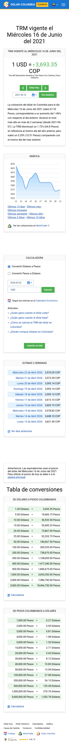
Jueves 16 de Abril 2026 (29, 405)
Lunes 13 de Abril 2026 (30, 421)
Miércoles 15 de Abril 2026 (27, 410)
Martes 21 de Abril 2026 (29, 377)
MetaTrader (25, 734)
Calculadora (16, 595)
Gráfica (49, 724)
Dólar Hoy (34, 87)
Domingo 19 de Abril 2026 (28, 388)
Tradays (9, 734)
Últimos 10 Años (36, 217)
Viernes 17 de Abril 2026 (29, 399)
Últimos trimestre (17, 210)
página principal (16, 477)
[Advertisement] (34, 17)
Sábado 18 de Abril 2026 (28, 394)
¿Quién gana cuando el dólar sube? (29, 312)
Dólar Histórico (22, 724)
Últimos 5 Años (16, 217)
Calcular (48, 289)
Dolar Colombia (45, 734)
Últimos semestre (17, 213)
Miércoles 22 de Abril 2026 (27, 372)
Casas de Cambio (12, 728)
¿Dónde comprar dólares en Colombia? (31, 331)
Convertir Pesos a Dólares (26, 273)
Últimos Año (36, 213)
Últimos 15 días (16, 206)
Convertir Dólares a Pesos (26, 266)
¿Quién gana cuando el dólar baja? (29, 317)
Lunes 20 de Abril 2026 (30, 383)
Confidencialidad (42, 728)
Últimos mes (34, 206)
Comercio (42, 4)
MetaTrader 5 (42, 225)
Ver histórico (47, 95)
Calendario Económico (46, 300)
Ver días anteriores (20, 431)
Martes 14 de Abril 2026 (29, 416)
